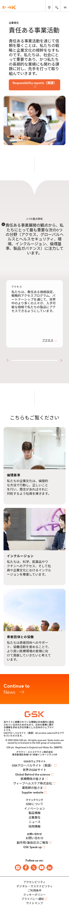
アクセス (47, 340)
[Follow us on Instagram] (18, 867)
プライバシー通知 (32, 899)
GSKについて (34, 804)
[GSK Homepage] (9, 7)
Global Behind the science (32, 774)
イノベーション (34, 808)
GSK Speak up (32, 847)
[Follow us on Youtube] (42, 867)
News (34, 689)
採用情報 (34, 826)
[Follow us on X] (34, 867)
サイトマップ (34, 903)
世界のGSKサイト (34, 770)
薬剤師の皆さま (32, 788)
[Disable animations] (3, 224)
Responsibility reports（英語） (34, 83)
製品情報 (34, 813)
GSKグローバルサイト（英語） (32, 765)
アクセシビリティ (34, 882)
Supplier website (32, 792)
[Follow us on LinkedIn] (49, 867)
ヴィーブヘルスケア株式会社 (32, 783)
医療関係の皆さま (33, 779)
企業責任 (34, 817)
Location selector (46, 733)
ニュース (34, 822)
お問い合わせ (34, 838)
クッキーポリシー (34, 894)
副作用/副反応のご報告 (32, 842)
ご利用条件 (34, 890)
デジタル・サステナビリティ (34, 886)
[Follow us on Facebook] (26, 867)
